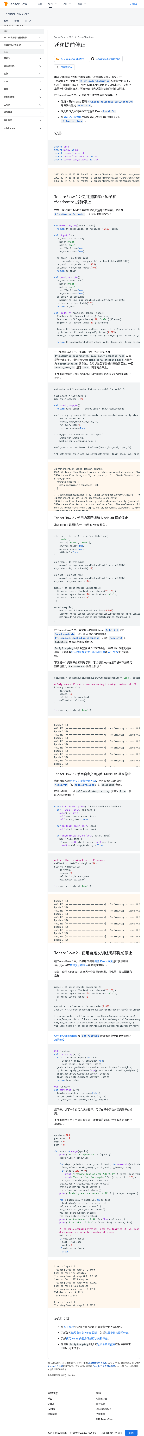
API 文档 (113, 652)
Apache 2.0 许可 (55, 1366)
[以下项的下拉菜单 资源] (86, 4)
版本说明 (100, 1404)
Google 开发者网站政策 (104, 1366)
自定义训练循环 (72, 117)
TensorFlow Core (17, 14)
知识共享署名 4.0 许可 (98, 1363)
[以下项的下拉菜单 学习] (57, 4)
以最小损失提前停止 (116, 1332)
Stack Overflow (103, 1409)
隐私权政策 (61, 1432)
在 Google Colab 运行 (70, 58)
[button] (19, 38)
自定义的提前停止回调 (83, 780)
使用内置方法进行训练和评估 (88, 652)
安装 (40, 3)
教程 (6, 20)
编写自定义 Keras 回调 (84, 1332)
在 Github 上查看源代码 (105, 58)
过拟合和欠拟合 (106, 1344)
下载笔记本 (64, 67)
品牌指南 (100, 1414)
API (65, 3)
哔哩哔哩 (52, 1414)
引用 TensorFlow (104, 1419)
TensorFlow (59, 37)
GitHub (134, 3)
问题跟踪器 (101, 1398)
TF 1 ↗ (28, 20)
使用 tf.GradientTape (65, 1035)
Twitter (51, 1409)
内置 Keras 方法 (103, 961)
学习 (71, 37)
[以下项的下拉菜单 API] (71, 4)
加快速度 (59, 1039)
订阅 (131, 1432)
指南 (16, 20)
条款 (50, 1432)
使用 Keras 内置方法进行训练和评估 (87, 1338)
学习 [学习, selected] (50, 3)
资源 (80, 3)
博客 (50, 1398)
